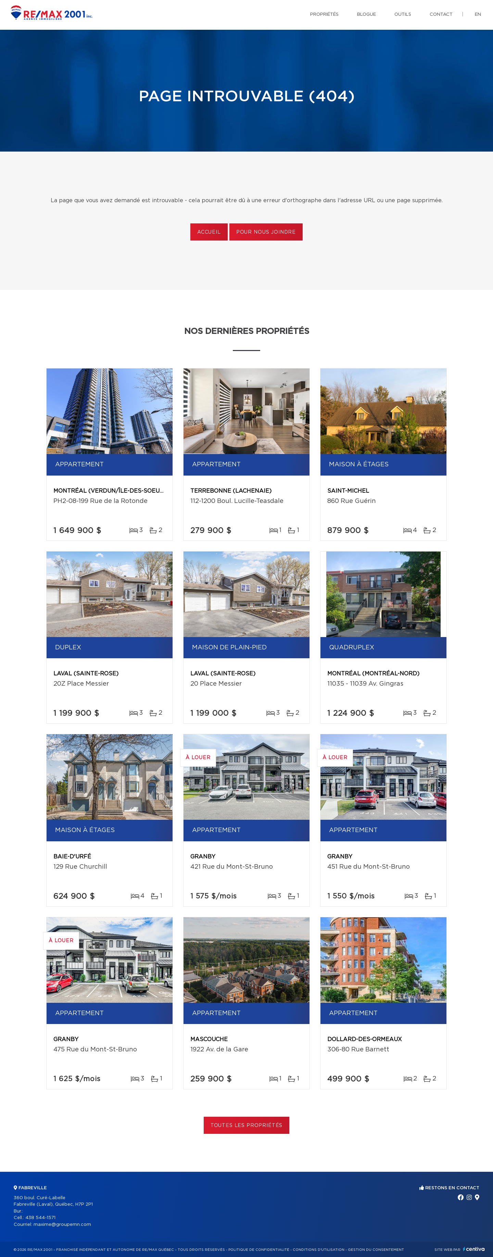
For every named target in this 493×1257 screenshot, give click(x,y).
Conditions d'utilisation (318, 1250)
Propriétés (324, 14)
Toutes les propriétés (247, 1125)
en (478, 14)
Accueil (209, 232)
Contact (441, 14)
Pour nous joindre (266, 232)
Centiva (474, 1249)
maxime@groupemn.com (62, 1224)
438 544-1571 (40, 1218)
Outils (402, 14)
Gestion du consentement (376, 1250)
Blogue (366, 14)
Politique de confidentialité (258, 1250)
